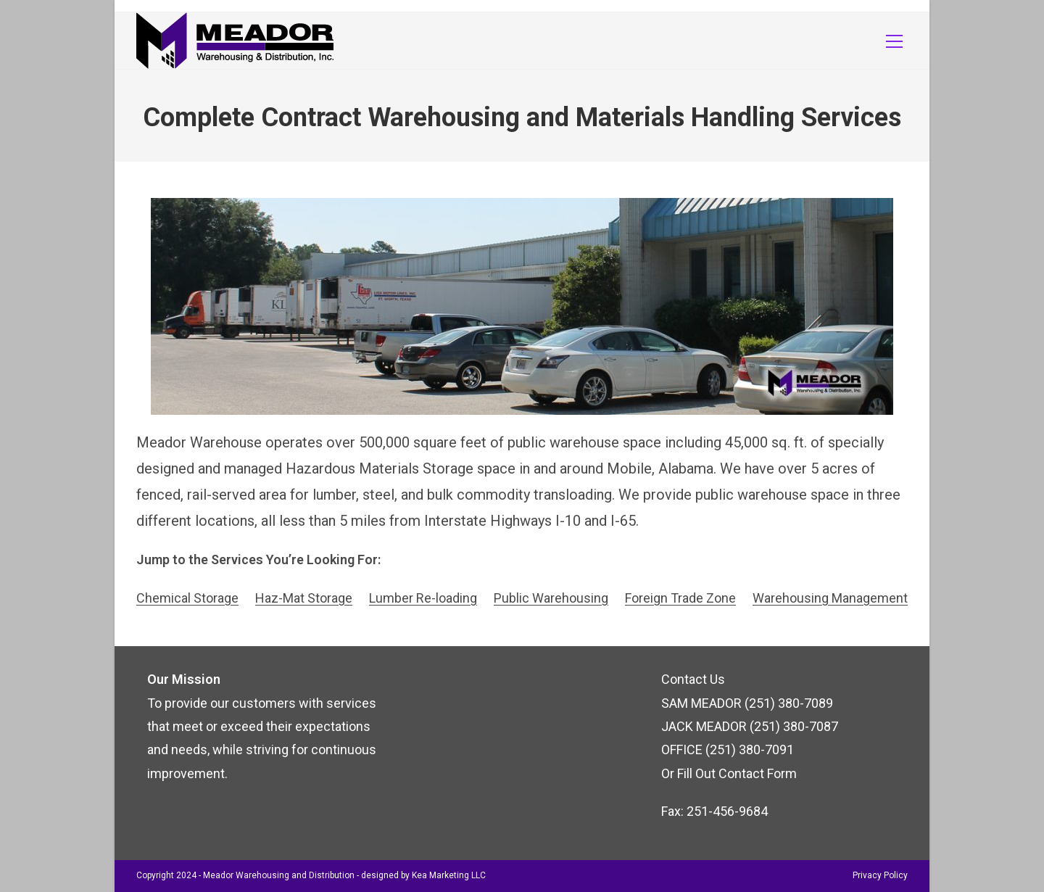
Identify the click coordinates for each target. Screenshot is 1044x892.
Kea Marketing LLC (449, 875)
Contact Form (757, 773)
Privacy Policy (880, 875)
